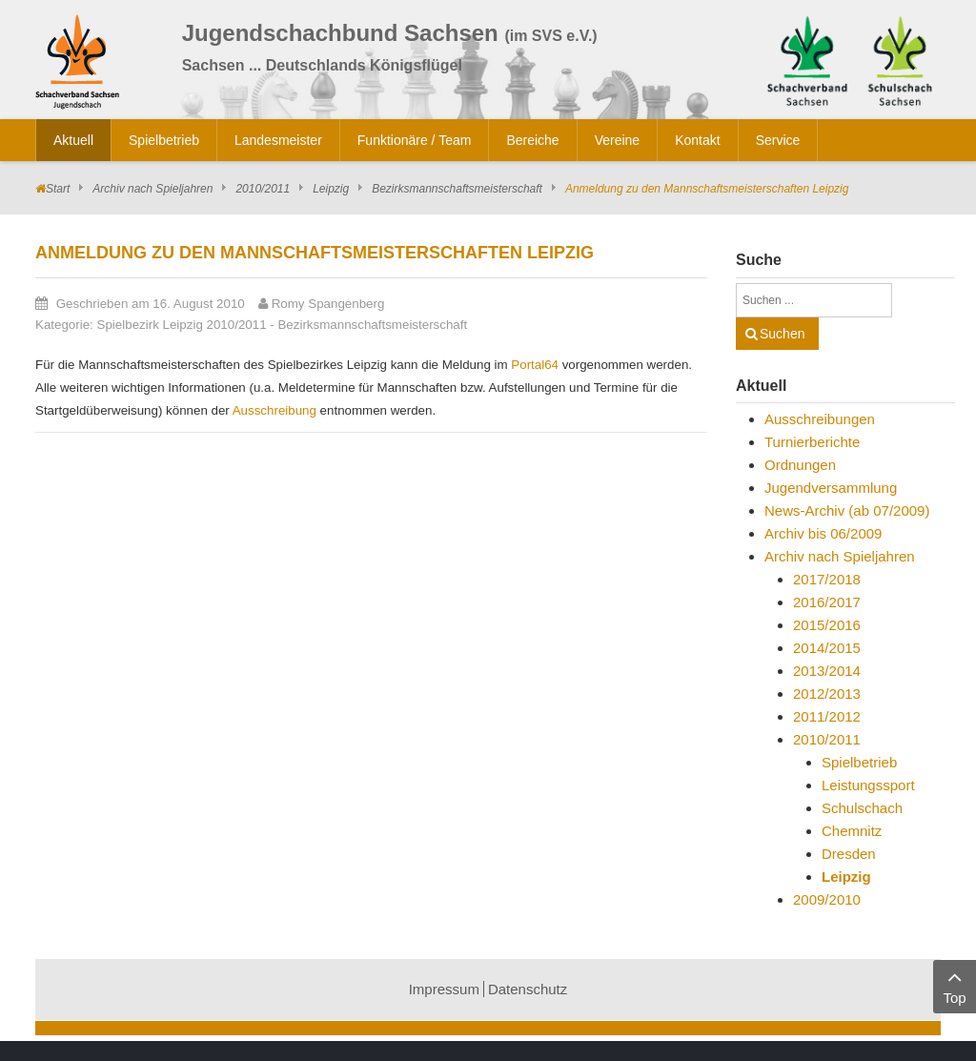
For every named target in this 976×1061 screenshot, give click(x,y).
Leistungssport (868, 785)
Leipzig (331, 188)
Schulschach (862, 808)
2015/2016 (827, 625)
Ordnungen (800, 465)
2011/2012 (827, 716)
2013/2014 (827, 671)
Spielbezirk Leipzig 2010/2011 (182, 324)
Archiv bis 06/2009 (823, 533)
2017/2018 (827, 579)
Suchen (782, 333)
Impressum (444, 989)
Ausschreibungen (819, 419)
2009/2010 (827, 899)
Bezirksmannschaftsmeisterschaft (457, 188)
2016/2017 (827, 602)
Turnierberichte (812, 442)
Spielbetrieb (859, 762)
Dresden (849, 854)
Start (58, 188)
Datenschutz (527, 989)
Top (954, 985)
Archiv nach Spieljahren (152, 188)
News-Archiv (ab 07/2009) (846, 510)
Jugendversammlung (830, 487)
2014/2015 (827, 648)
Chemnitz (852, 831)
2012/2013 (827, 693)
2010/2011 (262, 188)
